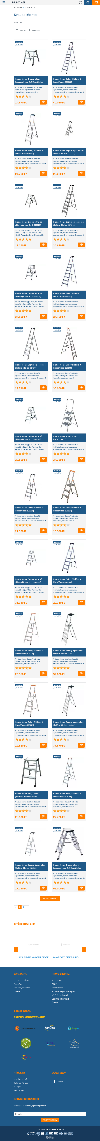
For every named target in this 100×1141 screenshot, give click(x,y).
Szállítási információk (60, 999)
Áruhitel (55, 1003)
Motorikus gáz (19, 1090)
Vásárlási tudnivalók (60, 995)
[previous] (16, 907)
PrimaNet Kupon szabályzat (63, 991)
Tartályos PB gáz (21, 1083)
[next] (27, 907)
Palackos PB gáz (21, 1079)
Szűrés (23, 30)
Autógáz (17, 1087)
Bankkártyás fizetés (22, 988)
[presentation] (16, 949)
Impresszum (57, 980)
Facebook (58, 1081)
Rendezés (36, 30)
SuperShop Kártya (21, 980)
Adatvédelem (57, 988)
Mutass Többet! (50, 898)
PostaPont (18, 984)
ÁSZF (54, 984)
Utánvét (17, 991)
